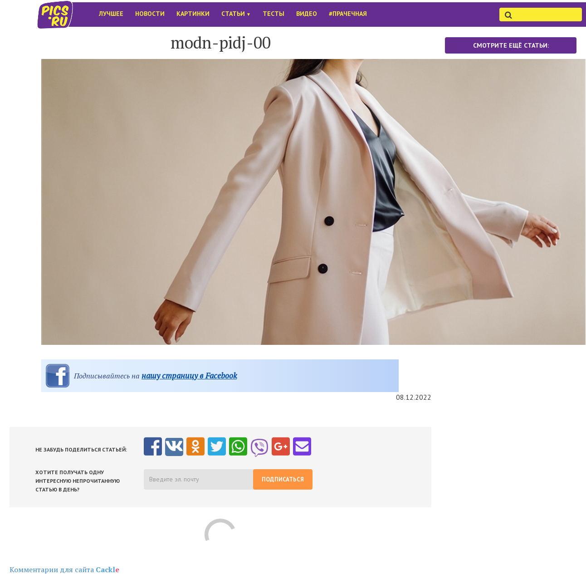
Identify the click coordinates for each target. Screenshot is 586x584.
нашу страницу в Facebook (189, 375)
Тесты (273, 14)
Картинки (193, 14)
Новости (150, 14)
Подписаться (283, 479)
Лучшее (111, 14)
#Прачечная (348, 14)
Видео (306, 14)
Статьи (236, 14)
